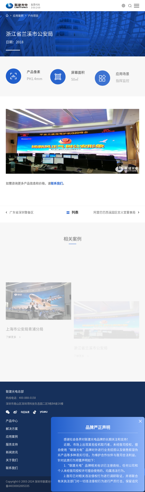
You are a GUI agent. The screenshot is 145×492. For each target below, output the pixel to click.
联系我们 (57, 183)
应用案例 (18, 15)
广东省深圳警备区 (22, 212)
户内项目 (33, 15)
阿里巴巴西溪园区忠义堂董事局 (114, 212)
